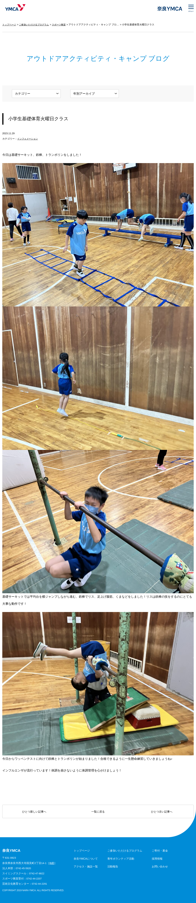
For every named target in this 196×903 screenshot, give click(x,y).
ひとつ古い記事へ (161, 811)
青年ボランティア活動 (120, 858)
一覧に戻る (98, 811)
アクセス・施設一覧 (86, 866)
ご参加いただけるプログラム (36, 24)
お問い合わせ (160, 866)
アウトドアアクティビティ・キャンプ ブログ (98, 24)
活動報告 (112, 866)
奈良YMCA (14, 8)
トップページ (9, 24)
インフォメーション (28, 138)
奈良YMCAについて (86, 858)
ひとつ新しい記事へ (34, 811)
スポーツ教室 (63, 24)
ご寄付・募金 (160, 850)
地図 (52, 863)
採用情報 (157, 858)
